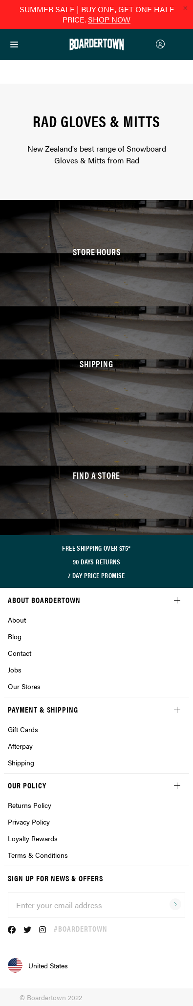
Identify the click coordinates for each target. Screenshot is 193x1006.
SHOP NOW (109, 19)
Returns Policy (29, 805)
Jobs (14, 669)
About (17, 620)
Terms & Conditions (38, 855)
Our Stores (24, 686)
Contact (19, 653)
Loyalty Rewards (33, 838)
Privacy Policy (29, 822)
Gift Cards (23, 729)
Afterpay (20, 746)
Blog (14, 636)
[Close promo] (185, 8)
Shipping (21, 762)
